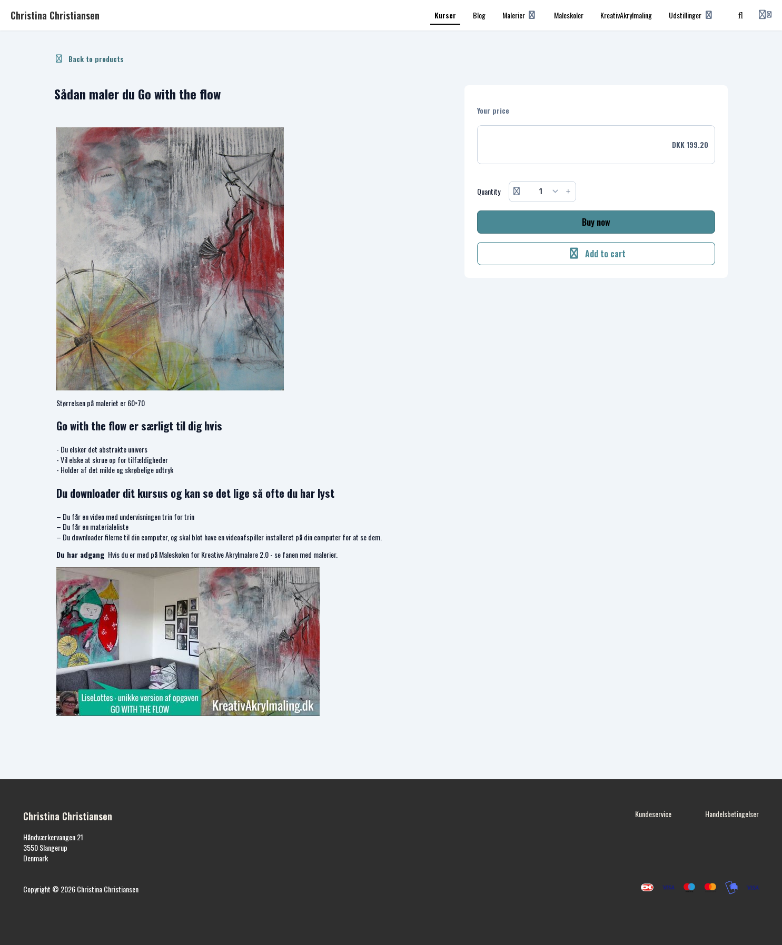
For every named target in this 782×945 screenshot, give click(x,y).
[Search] (741, 15)
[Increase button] (568, 192)
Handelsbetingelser (732, 813)
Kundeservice (653, 813)
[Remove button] (516, 192)
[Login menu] (765, 15)
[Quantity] (542, 191)
